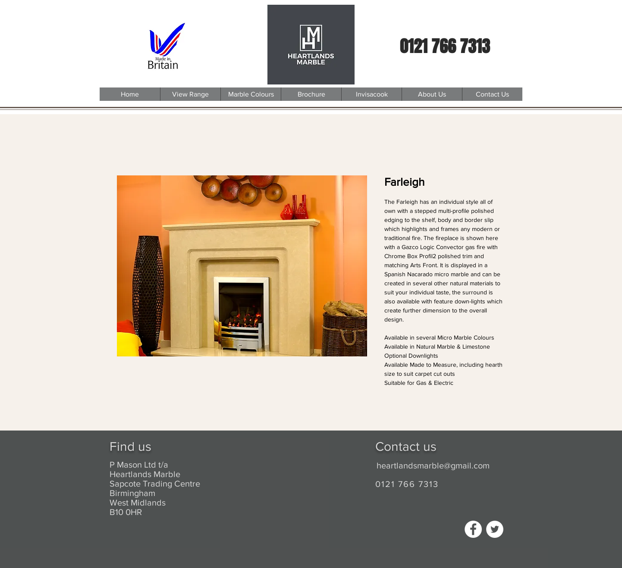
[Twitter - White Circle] (494, 529)
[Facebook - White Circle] (473, 529)
